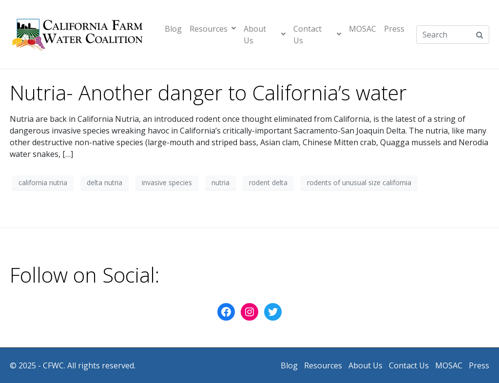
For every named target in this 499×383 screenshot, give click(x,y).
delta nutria (104, 182)
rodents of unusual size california (359, 182)
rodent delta (268, 182)
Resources (213, 28)
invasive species (167, 182)
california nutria (43, 182)
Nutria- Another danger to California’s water (208, 92)
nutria (220, 182)
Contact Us (317, 34)
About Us (265, 34)
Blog (173, 28)
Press (394, 28)
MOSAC (362, 28)
